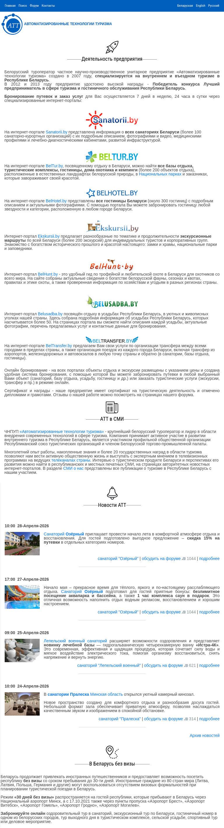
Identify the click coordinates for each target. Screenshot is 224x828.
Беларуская (185, 6)
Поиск (22, 6)
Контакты (48, 6)
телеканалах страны (70, 460)
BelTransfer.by (59, 345)
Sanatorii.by (56, 132)
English (200, 6)
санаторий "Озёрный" (119, 558)
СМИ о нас (73, 468)
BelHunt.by (48, 274)
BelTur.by (54, 165)
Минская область (85, 694)
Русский (213, 6)
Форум (34, 6)
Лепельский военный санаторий (75, 641)
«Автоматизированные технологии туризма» (62, 431)
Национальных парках (160, 174)
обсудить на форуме (161, 558)
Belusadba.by (50, 314)
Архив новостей (205, 735)
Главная (10, 6)
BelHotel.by (57, 201)
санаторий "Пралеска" (120, 718)
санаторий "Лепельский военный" (109, 665)
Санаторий (64, 534)
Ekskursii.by (49, 236)
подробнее (209, 558)
